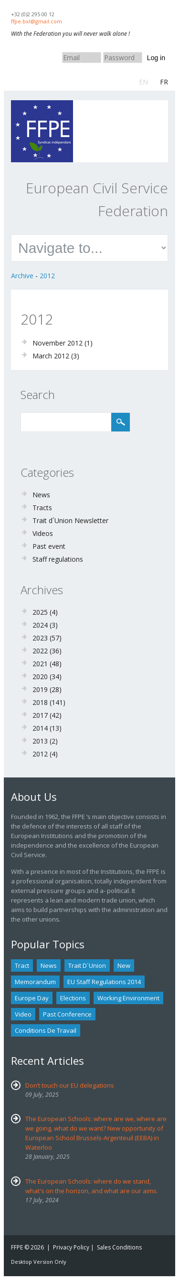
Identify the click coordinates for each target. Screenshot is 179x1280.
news (49, 965)
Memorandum (35, 981)
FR (164, 81)
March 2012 (50, 355)
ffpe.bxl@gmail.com (36, 21)
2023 (40, 637)
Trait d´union (87, 965)
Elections (73, 998)
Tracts (42, 507)
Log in (156, 58)
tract (22, 965)
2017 (40, 715)
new (123, 965)
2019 (40, 689)
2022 (40, 650)
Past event (48, 546)
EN (143, 81)
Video (23, 1014)
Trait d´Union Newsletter (70, 520)
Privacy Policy (71, 1247)
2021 (40, 663)
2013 (40, 740)
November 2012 (57, 342)
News (41, 494)
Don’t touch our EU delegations (69, 1085)
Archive (22, 275)
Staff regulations (57, 559)
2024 (40, 625)
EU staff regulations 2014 (104, 981)
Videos (42, 533)
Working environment (128, 998)
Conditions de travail (45, 1030)
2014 (40, 728)
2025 (40, 612)
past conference (67, 1014)
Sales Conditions (119, 1247)
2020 (40, 676)
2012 (47, 275)
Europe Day (32, 998)
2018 (40, 702)
